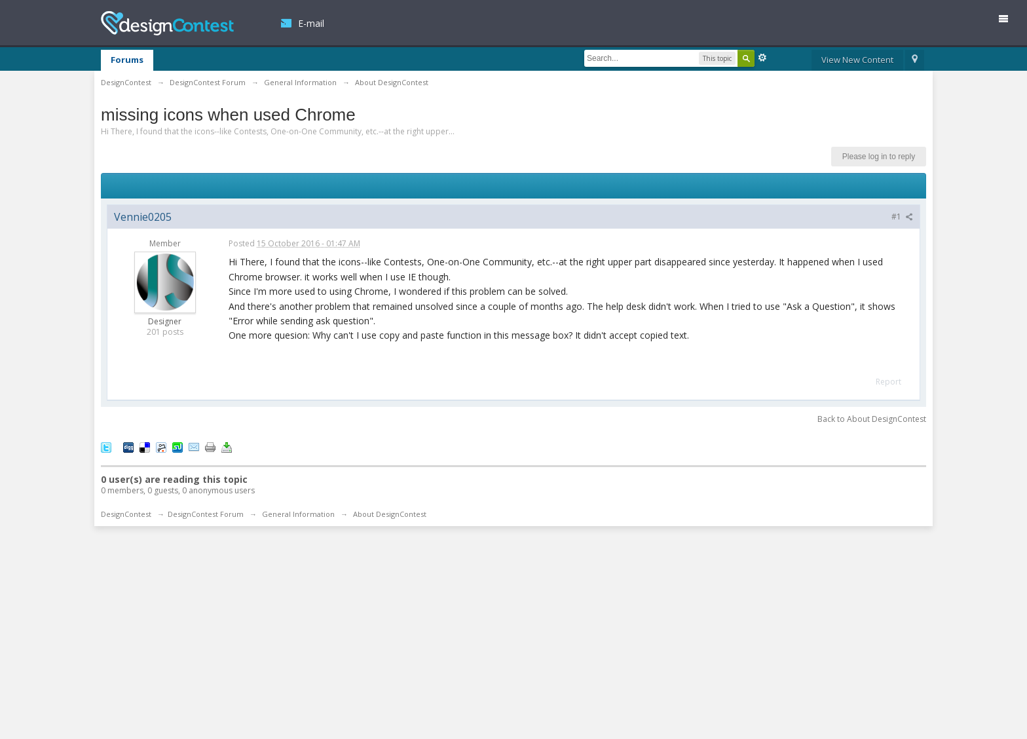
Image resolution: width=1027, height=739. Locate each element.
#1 (902, 216)
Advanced (762, 57)
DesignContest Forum (206, 514)
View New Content (857, 60)
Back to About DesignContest (871, 419)
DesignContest (167, 23)
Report (888, 381)
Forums (127, 60)
